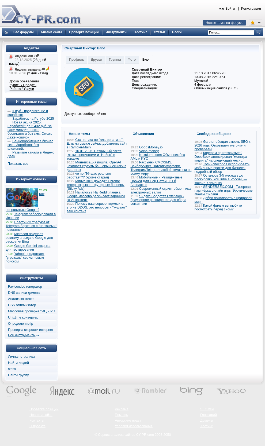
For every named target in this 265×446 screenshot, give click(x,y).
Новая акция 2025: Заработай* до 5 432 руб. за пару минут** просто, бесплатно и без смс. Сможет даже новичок (30, 129)
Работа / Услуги (22, 89)
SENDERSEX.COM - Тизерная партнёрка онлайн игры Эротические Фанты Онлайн (224, 190)
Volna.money (149, 151)
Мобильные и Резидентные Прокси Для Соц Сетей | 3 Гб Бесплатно (157, 181)
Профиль (76, 59)
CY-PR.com (145, 435)
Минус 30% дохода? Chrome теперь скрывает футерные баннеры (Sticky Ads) (95, 185)
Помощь (121, 415)
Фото (132, 59)
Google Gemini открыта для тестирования (28, 247)
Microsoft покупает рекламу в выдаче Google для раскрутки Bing (29, 237)
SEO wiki (207, 409)
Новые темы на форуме (224, 23)
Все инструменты (21, 335)
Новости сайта (40, 415)
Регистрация (251, 8)
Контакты (36, 420)
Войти (230, 8)
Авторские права (128, 420)
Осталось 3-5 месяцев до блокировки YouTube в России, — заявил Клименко (221, 179)
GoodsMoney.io (151, 147)
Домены (206, 420)
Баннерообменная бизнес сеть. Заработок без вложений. (30, 145)
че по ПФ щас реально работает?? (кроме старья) (89, 175)
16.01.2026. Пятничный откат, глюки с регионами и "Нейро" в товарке (94, 154)
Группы (115, 59)
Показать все (17, 164)
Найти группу (18, 375)
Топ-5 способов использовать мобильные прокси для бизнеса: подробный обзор (222, 168)
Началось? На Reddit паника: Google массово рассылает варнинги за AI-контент (96, 196)
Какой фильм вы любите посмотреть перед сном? (218, 207)
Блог (146, 59)
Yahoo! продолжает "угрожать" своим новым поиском (25, 257)
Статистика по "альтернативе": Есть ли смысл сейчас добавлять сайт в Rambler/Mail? (97, 143)
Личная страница (21, 357)
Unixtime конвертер (23, 317)
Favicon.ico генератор (25, 286)
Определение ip (20, 324)
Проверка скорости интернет (31, 330)
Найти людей (18, 363)
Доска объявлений (24, 81)
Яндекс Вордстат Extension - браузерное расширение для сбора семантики (159, 200)
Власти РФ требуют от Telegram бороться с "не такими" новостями (31, 226)
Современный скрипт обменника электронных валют (161, 190)
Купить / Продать (23, 85)
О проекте (37, 426)
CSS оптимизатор (22, 305)
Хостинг (206, 426)
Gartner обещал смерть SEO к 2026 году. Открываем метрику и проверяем (223, 145)
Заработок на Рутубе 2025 (33, 118)
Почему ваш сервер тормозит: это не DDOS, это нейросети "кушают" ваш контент (97, 207)
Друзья (96, 59)
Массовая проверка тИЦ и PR (31, 311)
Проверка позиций (43, 409)
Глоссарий (208, 415)
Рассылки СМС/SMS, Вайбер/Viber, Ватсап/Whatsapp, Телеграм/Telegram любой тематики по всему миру (161, 168)
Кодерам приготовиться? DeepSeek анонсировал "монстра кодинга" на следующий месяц (221, 156)
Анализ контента (21, 299)
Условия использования (134, 426)
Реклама (121, 409)
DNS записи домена (24, 293)
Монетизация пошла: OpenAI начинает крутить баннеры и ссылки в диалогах (96, 166)
